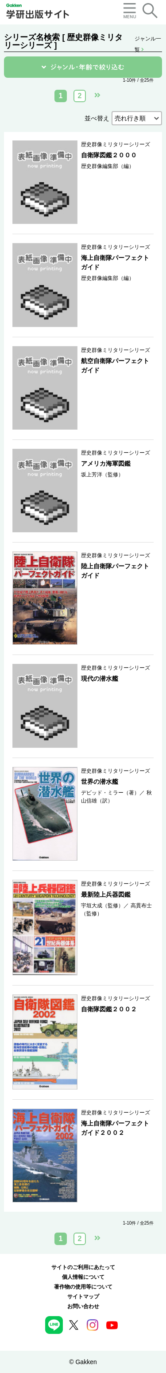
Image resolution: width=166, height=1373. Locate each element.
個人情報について (83, 1277)
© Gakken (83, 1361)
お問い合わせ (83, 1306)
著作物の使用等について (83, 1287)
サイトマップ (83, 1296)
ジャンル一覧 (148, 39)
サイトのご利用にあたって (83, 1267)
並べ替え (97, 118)
